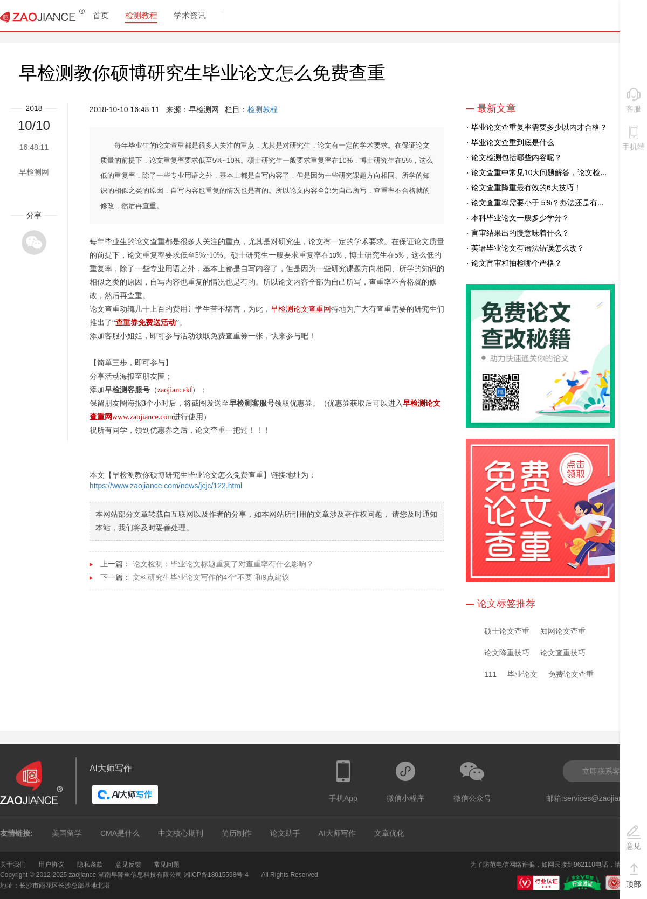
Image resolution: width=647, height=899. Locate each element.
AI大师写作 (337, 833)
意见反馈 (128, 864)
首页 (101, 15)
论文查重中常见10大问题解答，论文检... (539, 172)
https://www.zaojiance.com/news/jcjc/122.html (166, 485)
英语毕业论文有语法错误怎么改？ (527, 248)
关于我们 (13, 864)
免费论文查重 (571, 674)
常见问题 (167, 864)
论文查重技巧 (563, 652)
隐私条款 (90, 864)
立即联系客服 (605, 771)
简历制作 (237, 833)
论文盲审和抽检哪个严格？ (516, 263)
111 (490, 674)
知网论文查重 (563, 631)
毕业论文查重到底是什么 (512, 142)
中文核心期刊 (180, 833)
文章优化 (389, 833)
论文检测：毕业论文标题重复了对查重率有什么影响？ (223, 563)
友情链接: (16, 833)
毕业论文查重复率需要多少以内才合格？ (539, 127)
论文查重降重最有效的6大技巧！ (526, 187)
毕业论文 (522, 674)
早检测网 (34, 172)
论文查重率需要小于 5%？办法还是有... (537, 202)
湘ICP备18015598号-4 (216, 875)
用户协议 (51, 864)
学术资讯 (190, 15)
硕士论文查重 (506, 631)
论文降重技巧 (506, 652)
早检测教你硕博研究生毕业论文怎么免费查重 (202, 73)
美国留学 (67, 833)
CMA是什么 (120, 833)
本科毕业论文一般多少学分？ (520, 217)
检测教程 (141, 15)
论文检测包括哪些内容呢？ (516, 157)
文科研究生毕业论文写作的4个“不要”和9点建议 (211, 577)
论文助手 (285, 833)
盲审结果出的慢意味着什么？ (520, 233)
